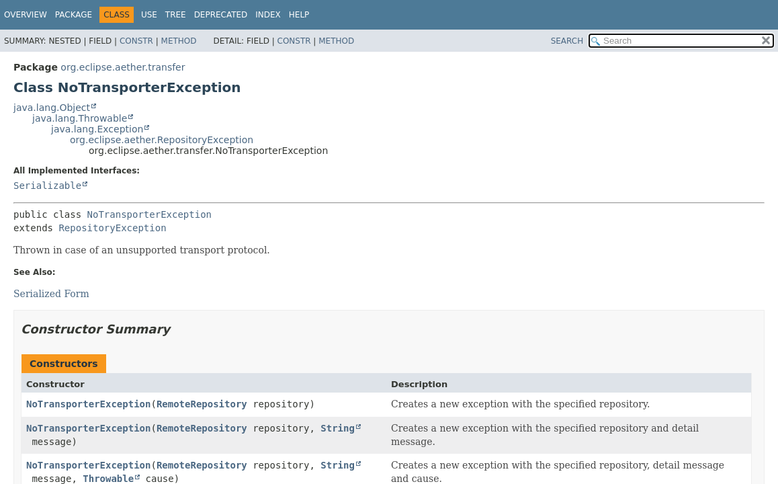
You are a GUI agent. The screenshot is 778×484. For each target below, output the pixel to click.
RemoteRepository (202, 404)
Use (149, 14)
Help (299, 14)
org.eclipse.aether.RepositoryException (161, 139)
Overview (25, 14)
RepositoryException (112, 228)
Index (268, 14)
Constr (136, 41)
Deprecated (221, 14)
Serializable (47, 185)
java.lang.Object (51, 107)
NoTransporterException (149, 214)
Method (179, 41)
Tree (175, 14)
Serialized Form (51, 293)
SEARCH (567, 41)
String (337, 428)
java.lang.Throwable (79, 118)
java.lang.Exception (97, 129)
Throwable (108, 478)
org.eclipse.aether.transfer (122, 67)
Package (73, 14)
